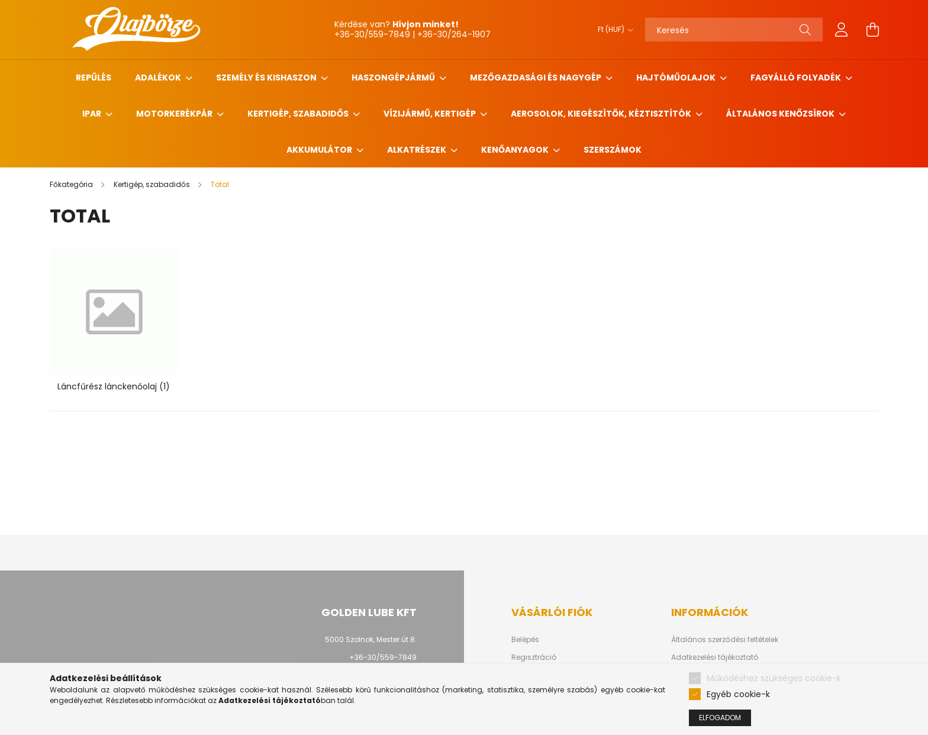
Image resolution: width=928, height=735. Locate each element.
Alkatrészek (417, 150)
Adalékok (159, 77)
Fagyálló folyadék (796, 77)
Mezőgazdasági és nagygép (536, 77)
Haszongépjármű (394, 77)
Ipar (92, 114)
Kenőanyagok (515, 150)
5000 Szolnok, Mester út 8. (371, 639)
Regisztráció (533, 657)
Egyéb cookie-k (738, 694)
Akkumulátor (320, 150)
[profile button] (841, 29)
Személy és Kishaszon (267, 77)
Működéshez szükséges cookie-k (774, 678)
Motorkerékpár (175, 114)
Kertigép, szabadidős (298, 114)
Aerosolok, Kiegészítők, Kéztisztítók (602, 114)
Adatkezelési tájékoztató (714, 657)
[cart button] (872, 29)
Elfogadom (720, 718)
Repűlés (93, 77)
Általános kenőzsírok (781, 114)
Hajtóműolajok (676, 77)
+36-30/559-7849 (383, 657)
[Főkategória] (72, 184)
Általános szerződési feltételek (724, 640)
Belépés (525, 640)
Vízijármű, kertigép (431, 114)
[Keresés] (734, 29)
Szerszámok (613, 150)
